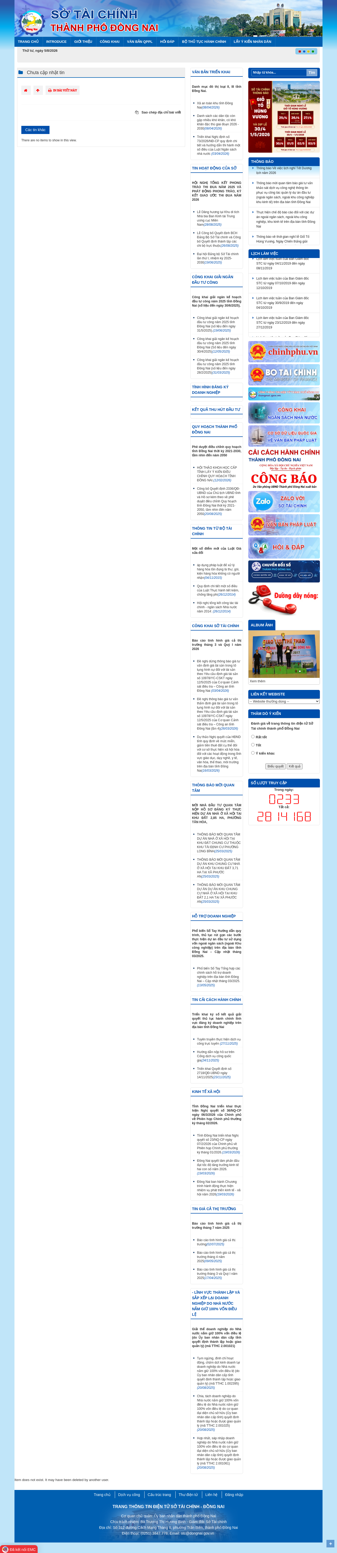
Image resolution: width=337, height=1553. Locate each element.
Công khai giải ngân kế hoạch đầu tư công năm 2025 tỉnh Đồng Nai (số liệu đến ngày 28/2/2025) (218, 366)
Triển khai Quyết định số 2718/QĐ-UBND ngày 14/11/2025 (214, 1073)
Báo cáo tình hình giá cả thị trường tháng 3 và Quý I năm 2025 (217, 1274)
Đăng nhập (234, 1495)
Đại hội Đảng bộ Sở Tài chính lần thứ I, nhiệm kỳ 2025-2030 (218, 258)
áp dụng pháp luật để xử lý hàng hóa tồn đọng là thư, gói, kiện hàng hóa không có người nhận (218, 571)
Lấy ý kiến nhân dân (252, 42)
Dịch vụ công (129, 1495)
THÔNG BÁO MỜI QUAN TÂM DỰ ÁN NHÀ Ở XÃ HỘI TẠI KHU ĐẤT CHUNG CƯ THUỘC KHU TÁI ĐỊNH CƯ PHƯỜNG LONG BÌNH (219, 843)
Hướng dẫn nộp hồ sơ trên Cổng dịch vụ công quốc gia (215, 1056)
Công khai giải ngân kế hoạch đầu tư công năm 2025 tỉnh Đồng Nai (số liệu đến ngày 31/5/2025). (218, 324)
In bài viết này (62, 90)
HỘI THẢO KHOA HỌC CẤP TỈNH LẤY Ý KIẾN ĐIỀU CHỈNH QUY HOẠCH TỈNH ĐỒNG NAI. (217, 474)
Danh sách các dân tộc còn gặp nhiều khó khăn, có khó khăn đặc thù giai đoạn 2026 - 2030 (218, 122)
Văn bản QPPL (140, 42)
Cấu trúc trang (159, 1495)
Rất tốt (261, 737)
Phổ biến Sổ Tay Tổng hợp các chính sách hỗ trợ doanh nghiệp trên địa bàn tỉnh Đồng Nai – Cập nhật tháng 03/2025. (218, 977)
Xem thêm (257, 681)
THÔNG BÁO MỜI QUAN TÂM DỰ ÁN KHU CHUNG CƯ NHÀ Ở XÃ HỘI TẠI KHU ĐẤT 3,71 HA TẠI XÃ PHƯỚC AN (218, 868)
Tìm (312, 72)
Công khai (109, 42)
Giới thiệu (83, 42)
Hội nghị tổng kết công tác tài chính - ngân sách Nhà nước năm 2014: (217, 607)
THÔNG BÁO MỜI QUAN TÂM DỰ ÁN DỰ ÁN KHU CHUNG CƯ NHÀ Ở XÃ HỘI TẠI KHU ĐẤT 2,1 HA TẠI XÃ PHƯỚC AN (218, 893)
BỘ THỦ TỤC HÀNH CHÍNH (204, 42)
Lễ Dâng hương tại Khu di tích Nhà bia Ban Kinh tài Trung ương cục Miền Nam (218, 218)
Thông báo (262, 161)
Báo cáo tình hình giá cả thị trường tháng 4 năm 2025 (216, 1257)
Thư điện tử (188, 1495)
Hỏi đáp (167, 42)
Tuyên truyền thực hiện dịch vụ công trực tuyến (219, 1041)
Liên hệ (211, 1495)
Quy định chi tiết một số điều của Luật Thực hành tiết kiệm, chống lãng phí (218, 590)
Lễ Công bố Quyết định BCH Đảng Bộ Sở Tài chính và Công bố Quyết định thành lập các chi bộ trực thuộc (219, 239)
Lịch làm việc (264, 253)
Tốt (258, 745)
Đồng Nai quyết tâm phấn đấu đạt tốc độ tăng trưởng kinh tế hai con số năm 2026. (218, 1167)
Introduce (56, 42)
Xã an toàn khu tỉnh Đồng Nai (215, 105)
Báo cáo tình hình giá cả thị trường (216, 1242)
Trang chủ (28, 42)
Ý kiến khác (265, 753)
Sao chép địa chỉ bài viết (158, 112)
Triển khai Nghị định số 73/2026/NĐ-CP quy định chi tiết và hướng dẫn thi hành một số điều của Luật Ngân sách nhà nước (218, 145)
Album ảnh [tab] (262, 625)
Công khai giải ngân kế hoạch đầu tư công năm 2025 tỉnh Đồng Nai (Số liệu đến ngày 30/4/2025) (218, 345)
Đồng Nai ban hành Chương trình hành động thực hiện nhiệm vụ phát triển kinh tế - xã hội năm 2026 (218, 1188)
